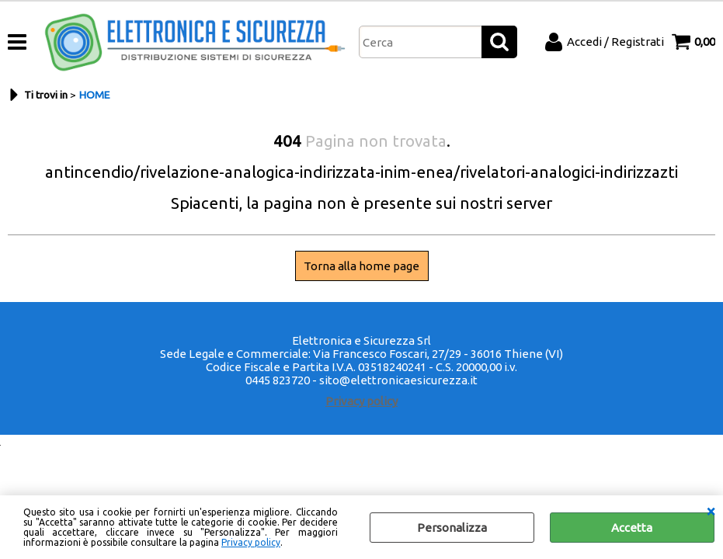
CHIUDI (710, 511)
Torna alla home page (361, 266)
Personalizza (452, 527)
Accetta (631, 527)
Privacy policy (250, 542)
